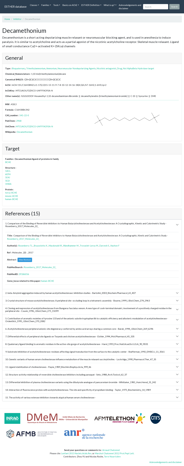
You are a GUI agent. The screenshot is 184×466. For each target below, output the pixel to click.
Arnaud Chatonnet (111, 450)
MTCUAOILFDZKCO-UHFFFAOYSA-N (34, 126)
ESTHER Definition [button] (90, 5)
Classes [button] (33, 5)
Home (7, 19)
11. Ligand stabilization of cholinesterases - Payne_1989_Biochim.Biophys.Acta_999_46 (48, 367)
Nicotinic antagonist (106, 68)
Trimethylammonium (35, 68)
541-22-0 (24, 115)
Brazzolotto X (40, 245)
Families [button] (45, 5)
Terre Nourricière (112, 456)
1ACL (7, 171)
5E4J (7, 177)
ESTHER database (15, 6)
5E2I (7, 180)
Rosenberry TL (25, 245)
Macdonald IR (55, 245)
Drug (119, 68)
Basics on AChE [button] (69, 5)
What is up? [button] (109, 5)
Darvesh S (104, 245)
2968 (18, 120)
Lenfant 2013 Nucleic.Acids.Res (76, 453)
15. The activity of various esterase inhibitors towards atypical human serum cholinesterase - (50, 397)
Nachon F (114, 245)
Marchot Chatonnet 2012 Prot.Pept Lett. (114, 453)
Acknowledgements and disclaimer (130, 7)
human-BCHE (11, 199)
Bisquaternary (18, 68)
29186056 (24, 274)
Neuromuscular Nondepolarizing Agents (76, 68)
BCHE (8, 162)
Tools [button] (56, 5)
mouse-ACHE (11, 196)
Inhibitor (17, 19)
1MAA (8, 184)
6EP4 (7, 174)
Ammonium (51, 68)
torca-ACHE (11, 192)
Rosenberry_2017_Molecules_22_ (23, 239)
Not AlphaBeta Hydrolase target (138, 68)
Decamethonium (24, 132)
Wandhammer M (70, 245)
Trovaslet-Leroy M (89, 245)
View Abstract (25, 260)
